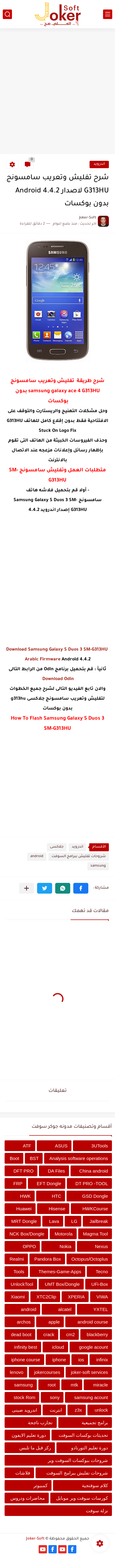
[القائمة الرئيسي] (107, 14)
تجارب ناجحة (40, 1422)
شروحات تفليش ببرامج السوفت (79, 857)
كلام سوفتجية (95, 1485)
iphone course (25, 1359)
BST (34, 1158)
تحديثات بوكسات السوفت (83, 1435)
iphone (59, 1359)
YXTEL (100, 1309)
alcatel (64, 1309)
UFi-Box (99, 1284)
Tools (18, 1271)
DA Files (56, 1170)
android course (93, 1321)
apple (54, 1321)
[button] (80, 888)
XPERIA (76, 1296)
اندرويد (99, 164)
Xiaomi (18, 1296)
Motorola (63, 1233)
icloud (58, 1347)
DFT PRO (23, 1170)
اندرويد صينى (24, 1410)
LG (74, 1221)
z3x (78, 1410)
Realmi (17, 1259)
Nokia (65, 1246)
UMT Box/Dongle (62, 1284)
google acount (93, 1347)
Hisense (57, 1208)
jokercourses (47, 1372)
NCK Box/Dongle (27, 1233)
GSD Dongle (95, 1196)
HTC (56, 1196)
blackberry (97, 1334)
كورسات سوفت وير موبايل (82, 1498)
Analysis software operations (78, 1158)
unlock (101, 1410)
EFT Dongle (49, 1183)
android (36, 857)
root (52, 1384)
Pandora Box (47, 1259)
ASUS (61, 1145)
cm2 (70, 1334)
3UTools (99, 1145)
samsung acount (91, 1397)
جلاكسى (56, 847)
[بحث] (7, 14)
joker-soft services (89, 1372)
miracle (100, 1384)
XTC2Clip (46, 1296)
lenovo (16, 1372)
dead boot (21, 1334)
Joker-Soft (35, 1539)
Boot (14, 1158)
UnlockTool (22, 1284)
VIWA (102, 1296)
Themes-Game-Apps (60, 1271)
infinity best (25, 1347)
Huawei (24, 1208)
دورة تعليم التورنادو (89, 1447)
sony (55, 1397)
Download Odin (57, 679)
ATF (27, 1145)
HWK (25, 1196)
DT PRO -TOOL (91, 1183)
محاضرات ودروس (27, 1498)
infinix (102, 1359)
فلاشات (22, 1472)
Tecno (102, 1271)
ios (81, 1359)
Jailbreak (99, 1221)
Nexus (101, 1246)
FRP (17, 1183)
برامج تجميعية (95, 1422)
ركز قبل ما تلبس (35, 1447)
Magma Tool (95, 1233)
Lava (54, 1221)
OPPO (29, 1246)
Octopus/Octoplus (89, 1259)
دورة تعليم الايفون (29, 1435)
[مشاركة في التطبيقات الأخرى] (26, 888)
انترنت (56, 1410)
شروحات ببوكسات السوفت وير (78, 1460)
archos (24, 1321)
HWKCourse (95, 1208)
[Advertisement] (57, 91)
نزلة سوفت (97, 1510)
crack (48, 1334)
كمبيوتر (40, 1485)
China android (93, 1170)
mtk (74, 1384)
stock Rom (24, 1397)
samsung (98, 866)
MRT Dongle (24, 1221)
